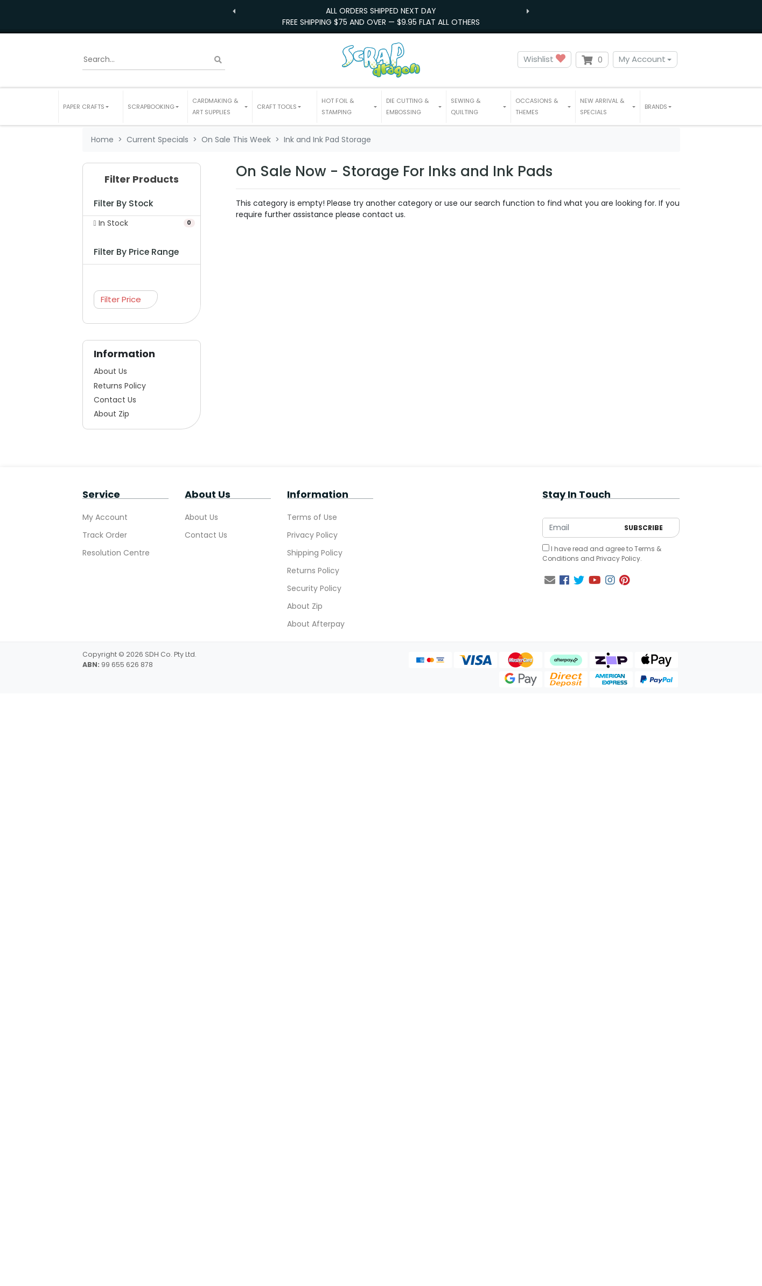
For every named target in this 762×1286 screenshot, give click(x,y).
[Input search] (153, 60)
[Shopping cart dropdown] (592, 60)
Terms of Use (312, 517)
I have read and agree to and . (601, 553)
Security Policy (314, 588)
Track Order (104, 535)
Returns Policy (120, 385)
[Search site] (218, 59)
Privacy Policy (312, 535)
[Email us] (549, 580)
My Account (642, 59)
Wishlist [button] (544, 59)
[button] (91, 107)
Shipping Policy (314, 552)
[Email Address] (580, 527)
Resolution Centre (116, 552)
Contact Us (115, 399)
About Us (110, 371)
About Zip (111, 413)
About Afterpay (316, 623)
